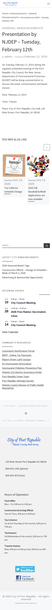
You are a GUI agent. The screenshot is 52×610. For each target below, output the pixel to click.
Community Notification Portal (18, 350)
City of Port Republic (24, 596)
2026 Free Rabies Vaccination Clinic (28, 314)
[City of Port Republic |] (10, 3)
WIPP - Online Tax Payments (16, 355)
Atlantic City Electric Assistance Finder (22, 372)
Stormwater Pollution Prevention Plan (22, 368)
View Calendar (10, 332)
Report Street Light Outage (16, 359)
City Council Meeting (23, 302)
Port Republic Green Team (15, 376)
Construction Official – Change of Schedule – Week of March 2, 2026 (25, 271)
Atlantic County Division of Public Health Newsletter (23, 387)
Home (5, 13)
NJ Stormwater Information (16, 363)
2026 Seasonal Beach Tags (16, 265)
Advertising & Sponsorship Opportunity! (22, 277)
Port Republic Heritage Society (18, 380)
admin (8, 56)
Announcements (18, 13)
